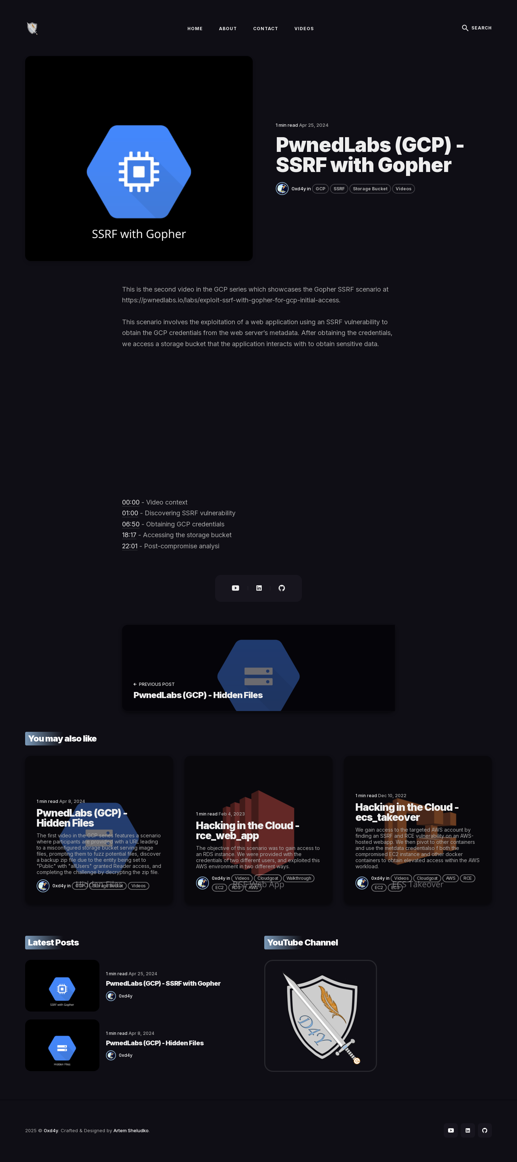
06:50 (131, 525)
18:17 (129, 536)
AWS (253, 889)
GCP (320, 190)
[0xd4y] (284, 189)
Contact (265, 29)
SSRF (339, 190)
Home (195, 29)
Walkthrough (299, 879)
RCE (468, 879)
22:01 (130, 547)
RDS (236, 889)
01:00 (130, 514)
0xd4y (299, 190)
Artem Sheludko (131, 1131)
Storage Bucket (370, 190)
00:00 (131, 503)
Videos (304, 29)
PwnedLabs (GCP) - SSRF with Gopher (152, 984)
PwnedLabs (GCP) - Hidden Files (143, 1043)
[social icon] (450, 1132)
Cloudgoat (267, 879)
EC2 (219, 889)
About (228, 29)
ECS (395, 889)
